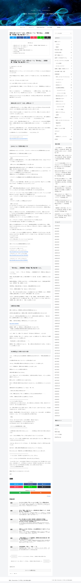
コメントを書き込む (30, 572)
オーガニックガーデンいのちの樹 (63, 60)
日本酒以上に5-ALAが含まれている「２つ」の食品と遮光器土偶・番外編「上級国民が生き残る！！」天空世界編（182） (63, 203)
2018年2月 (57, 345)
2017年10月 (57, 356)
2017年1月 (57, 380)
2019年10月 (57, 290)
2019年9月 (57, 293)
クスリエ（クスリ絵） (64, 93)
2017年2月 (57, 377)
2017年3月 (57, 375)
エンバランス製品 (64, 109)
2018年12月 (57, 318)
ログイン (56, 429)
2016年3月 (57, 407)
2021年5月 (57, 239)
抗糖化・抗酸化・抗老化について (63, 69)
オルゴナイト (64, 82)
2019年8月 (57, 296)
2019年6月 (57, 301)
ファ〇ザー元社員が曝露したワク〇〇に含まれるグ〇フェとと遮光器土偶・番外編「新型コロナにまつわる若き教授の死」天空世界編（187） (63, 166)
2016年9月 (57, 391)
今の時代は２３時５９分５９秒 (18, 53)
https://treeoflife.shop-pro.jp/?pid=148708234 (19, 255)
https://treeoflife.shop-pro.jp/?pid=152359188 (19, 252)
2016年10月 (57, 388)
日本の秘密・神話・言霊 (63, 71)
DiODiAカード (64, 85)
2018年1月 (57, 347)
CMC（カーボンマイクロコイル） (64, 77)
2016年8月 (57, 394)
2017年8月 (57, 361)
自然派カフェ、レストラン (64, 136)
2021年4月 (57, 242)
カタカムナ (63, 131)
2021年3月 (57, 244)
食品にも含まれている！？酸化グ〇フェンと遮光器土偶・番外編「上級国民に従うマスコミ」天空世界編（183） (63, 196)
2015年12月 (57, 415)
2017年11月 (57, 353)
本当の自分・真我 (63, 50)
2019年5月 (57, 304)
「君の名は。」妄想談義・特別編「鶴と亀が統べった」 (23, 50)
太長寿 (64, 115)
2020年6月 (57, 269)
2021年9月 (57, 228)
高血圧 (64, 47)
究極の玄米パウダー (64, 98)
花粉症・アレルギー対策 (63, 128)
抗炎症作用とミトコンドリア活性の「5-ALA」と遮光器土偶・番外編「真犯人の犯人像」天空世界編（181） (63, 216)
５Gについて (64, 126)
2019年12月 (57, 285)
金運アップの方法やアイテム (63, 58)
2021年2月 (57, 247)
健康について (63, 41)
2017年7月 (57, 364)
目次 (29, 42)
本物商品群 (63, 74)
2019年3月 (57, 309)
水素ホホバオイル (64, 101)
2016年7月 (57, 396)
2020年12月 (57, 252)
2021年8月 (57, 231)
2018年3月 (57, 342)
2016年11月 (57, 385)
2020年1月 (57, 282)
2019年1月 (57, 315)
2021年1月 (57, 250)
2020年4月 (57, 274)
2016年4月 (57, 404)
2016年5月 (57, 402)
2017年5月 (57, 369)
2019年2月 (57, 312)
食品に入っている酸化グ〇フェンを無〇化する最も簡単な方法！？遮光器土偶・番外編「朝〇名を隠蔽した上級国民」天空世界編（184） (63, 189)
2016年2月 (57, 410)
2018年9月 (57, 326)
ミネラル (64, 44)
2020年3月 (57, 277)
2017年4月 (57, 372)
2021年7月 (57, 233)
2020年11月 (57, 255)
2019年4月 (57, 307)
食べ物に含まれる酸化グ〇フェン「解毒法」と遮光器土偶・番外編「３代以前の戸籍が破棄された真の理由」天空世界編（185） (63, 181)
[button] (71, 33)
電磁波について (63, 117)
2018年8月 (57, 328)
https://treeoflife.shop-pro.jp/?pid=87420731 (19, 139)
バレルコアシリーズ (64, 90)
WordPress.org (58, 437)
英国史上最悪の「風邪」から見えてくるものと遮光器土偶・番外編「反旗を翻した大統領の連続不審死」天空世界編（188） (63, 158)
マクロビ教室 (64, 63)
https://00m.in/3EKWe (14, 324)
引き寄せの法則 (63, 52)
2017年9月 (57, 358)
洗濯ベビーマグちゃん (64, 112)
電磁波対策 (64, 123)
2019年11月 (57, 288)
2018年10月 (57, 323)
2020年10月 (57, 258)
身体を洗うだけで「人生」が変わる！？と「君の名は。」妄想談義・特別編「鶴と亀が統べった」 (31, 45)
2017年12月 (57, 350)
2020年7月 (57, 266)
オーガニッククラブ (64, 66)
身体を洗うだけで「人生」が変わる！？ (20, 47)
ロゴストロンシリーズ (64, 104)
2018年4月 (57, 339)
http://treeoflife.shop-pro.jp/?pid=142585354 (19, 260)
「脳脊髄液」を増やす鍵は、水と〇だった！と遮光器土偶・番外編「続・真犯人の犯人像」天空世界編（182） (63, 209)
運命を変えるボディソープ (64, 96)
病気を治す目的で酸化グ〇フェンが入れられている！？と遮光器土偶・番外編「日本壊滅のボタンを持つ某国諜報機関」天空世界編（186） (63, 173)
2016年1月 (57, 413)
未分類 (12, 479)
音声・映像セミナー (63, 55)
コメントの (58, 434)
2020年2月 (57, 280)
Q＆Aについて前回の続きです (18, 48)
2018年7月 (57, 331)
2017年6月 (57, 366)
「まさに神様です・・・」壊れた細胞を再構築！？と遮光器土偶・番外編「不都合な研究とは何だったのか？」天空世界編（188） (63, 150)
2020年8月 (57, 263)
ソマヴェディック (64, 79)
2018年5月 (57, 337)
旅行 (63, 134)
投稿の (57, 431)
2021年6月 (57, 236)
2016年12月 (57, 383)
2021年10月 (57, 225)
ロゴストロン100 (64, 107)
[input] (63, 33)
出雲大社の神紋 (15, 52)
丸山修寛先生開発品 (64, 88)
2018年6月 (57, 334)
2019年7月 (57, 299)
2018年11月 (57, 320)
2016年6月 (57, 399)
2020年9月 (57, 261)
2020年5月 (57, 271)
